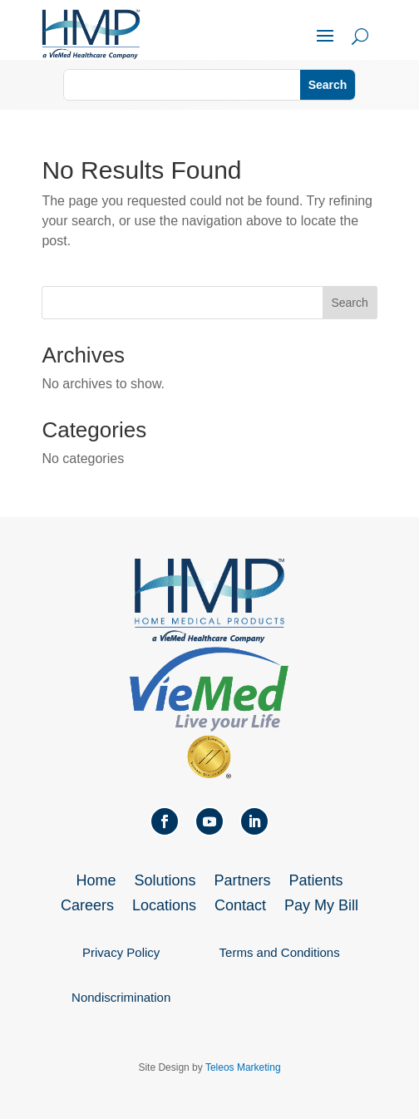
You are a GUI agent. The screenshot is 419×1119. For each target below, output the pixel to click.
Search (349, 302)
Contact (240, 907)
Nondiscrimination (120, 997)
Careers (87, 907)
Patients (316, 882)
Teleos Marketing (243, 1067)
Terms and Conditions (279, 952)
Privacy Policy (121, 952)
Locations (164, 907)
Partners (242, 882)
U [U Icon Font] (360, 36)
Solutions (164, 882)
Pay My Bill (321, 907)
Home (96, 882)
